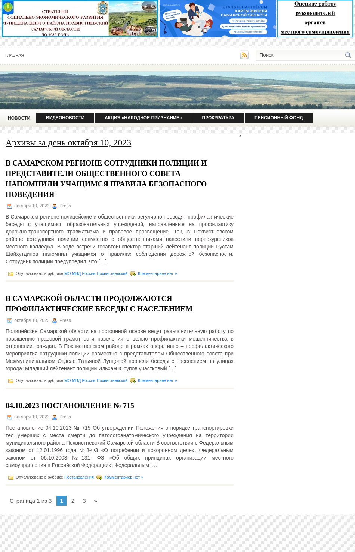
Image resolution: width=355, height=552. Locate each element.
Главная (14, 55)
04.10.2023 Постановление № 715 (70, 405)
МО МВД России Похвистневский (95, 273)
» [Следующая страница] (95, 501)
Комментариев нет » (157, 273)
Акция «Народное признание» (143, 117)
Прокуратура (218, 117)
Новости (19, 118)
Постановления (79, 477)
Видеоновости (65, 117)
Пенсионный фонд (278, 117)
